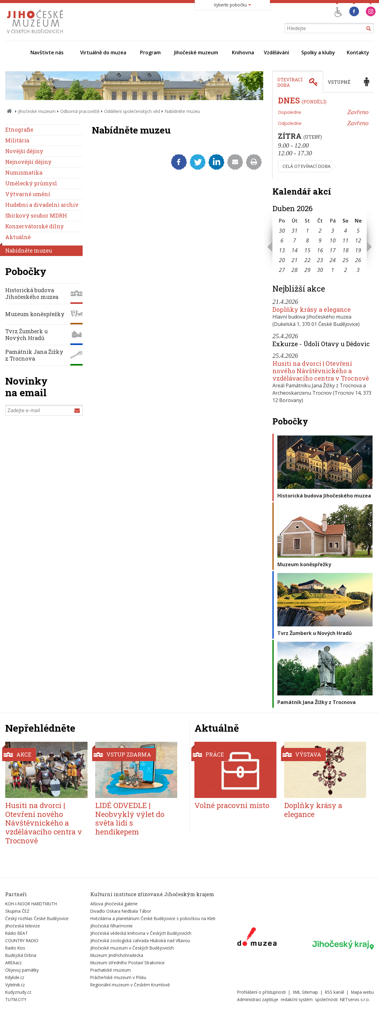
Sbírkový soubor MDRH (36, 215)
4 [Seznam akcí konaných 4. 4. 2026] (345, 230)
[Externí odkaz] (257, 938)
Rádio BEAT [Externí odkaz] (16, 933)
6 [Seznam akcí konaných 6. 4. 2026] (281, 240)
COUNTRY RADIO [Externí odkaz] (21, 940)
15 (307, 250)
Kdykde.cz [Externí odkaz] (14, 977)
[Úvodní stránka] (36, 35)
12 (358, 240)
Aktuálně (18, 237)
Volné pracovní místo (231, 805)
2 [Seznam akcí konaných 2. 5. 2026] (345, 269)
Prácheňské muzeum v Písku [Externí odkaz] (118, 977)
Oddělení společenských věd (132, 111)
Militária (17, 140)
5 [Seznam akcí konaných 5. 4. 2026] (358, 230)
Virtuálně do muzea (103, 52)
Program (150, 52)
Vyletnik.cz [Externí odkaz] (15, 985)
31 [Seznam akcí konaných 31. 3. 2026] (294, 230)
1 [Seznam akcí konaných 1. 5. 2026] (332, 269)
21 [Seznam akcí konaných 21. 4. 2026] (294, 260)
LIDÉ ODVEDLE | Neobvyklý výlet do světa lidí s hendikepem (129, 818)
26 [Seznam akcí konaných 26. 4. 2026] (358, 260)
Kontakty (358, 52)
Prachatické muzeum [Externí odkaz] (110, 970)
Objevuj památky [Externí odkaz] (22, 970)
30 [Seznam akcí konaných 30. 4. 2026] (320, 269)
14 (294, 250)
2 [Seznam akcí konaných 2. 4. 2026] (320, 230)
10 (333, 240)
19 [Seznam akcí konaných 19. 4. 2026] (358, 250)
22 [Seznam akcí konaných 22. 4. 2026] (307, 260)
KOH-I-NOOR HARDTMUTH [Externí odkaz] (31, 904)
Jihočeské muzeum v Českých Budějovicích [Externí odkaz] (132, 948)
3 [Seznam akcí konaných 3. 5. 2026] (358, 269)
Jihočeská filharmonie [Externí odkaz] (111, 926)
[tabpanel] (323, 136)
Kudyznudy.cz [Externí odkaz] (18, 992)
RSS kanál (334, 992)
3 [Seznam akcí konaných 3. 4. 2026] (332, 230)
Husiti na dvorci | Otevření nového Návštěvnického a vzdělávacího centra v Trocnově (320, 370)
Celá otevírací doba (306, 166)
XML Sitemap (305, 992)
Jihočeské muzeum (196, 52)
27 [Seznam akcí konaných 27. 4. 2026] (282, 269)
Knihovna (243, 52)
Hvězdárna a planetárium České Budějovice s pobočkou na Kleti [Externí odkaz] (152, 918)
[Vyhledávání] (329, 28)
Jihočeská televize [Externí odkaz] (22, 926)
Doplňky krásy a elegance (311, 309)
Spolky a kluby (318, 52)
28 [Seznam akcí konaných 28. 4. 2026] (294, 269)
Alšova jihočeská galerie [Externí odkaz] (114, 904)
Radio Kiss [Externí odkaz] (15, 948)
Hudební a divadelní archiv (42, 204)
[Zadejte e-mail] (44, 410)
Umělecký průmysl (31, 183)
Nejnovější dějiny (28, 161)
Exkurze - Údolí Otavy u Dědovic (321, 344)
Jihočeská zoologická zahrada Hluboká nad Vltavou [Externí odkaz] (140, 940)
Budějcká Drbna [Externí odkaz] (20, 955)
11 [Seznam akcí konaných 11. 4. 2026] (345, 240)
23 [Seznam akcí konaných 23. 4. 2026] (320, 260)
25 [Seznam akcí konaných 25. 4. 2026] (345, 260)
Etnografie (19, 129)
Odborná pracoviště (80, 111)
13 (282, 250)
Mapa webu (362, 992)
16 (320, 250)
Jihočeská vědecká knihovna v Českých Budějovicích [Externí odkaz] (140, 933)
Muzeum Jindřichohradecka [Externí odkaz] (116, 955)
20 (282, 260)
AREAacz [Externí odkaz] (13, 963)
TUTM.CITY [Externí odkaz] (15, 999)
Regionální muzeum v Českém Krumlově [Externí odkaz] (130, 985)
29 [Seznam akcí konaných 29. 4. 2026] (307, 269)
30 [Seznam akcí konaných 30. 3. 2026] (282, 230)
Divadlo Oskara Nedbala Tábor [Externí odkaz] (120, 911)
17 (333, 250)
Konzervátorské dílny (34, 226)
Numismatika (23, 172)
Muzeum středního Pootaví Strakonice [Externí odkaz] (127, 963)
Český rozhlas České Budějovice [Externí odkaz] (36, 918)
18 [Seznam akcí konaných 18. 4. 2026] (345, 250)
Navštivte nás (47, 52)
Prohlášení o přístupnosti (261, 992)
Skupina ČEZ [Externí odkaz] (17, 911)
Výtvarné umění (27, 194)
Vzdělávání (276, 52)
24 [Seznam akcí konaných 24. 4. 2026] (333, 260)
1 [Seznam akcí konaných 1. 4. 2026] (307, 230)
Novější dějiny (24, 151)
